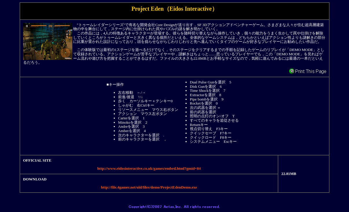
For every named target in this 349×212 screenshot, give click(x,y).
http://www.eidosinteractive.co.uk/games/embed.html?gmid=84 (149, 168)
